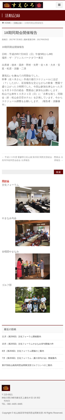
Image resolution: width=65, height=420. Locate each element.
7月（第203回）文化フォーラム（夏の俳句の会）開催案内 (29, 358)
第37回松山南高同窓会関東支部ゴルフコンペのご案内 (27, 365)
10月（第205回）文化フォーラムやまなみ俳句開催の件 (27, 344)
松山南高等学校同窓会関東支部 (28, 413)
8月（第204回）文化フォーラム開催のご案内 (23, 351)
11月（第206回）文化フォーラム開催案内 (21, 336)
